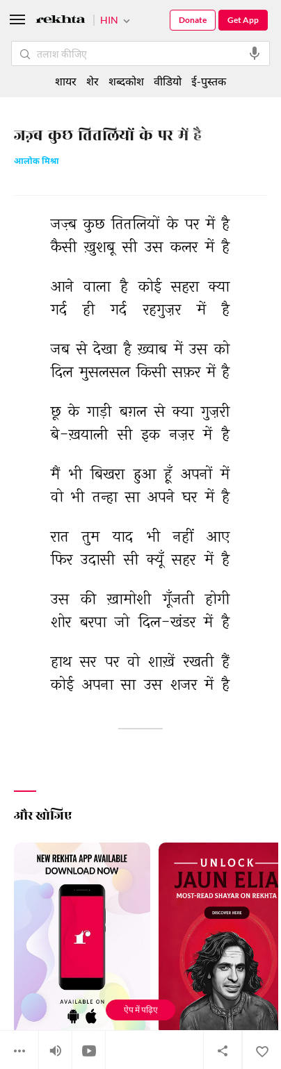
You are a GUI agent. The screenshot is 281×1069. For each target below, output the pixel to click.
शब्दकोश (126, 81)
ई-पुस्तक (208, 81)
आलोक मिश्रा (36, 162)
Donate (193, 20)
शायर (66, 81)
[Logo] (60, 21)
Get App (243, 20)
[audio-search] (254, 53)
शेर (92, 81)
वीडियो (168, 81)
